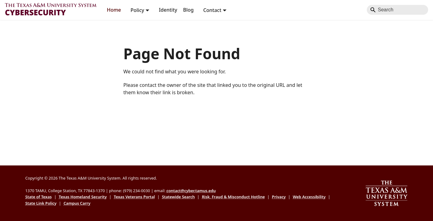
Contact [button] (212, 9)
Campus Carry (76, 203)
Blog (188, 9)
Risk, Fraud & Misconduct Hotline (233, 197)
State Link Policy (41, 203)
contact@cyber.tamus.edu (191, 190)
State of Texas (38, 197)
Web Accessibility (309, 197)
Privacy (279, 197)
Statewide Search (178, 197)
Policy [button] (137, 9)
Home (114, 9)
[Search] (397, 10)
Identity (168, 9)
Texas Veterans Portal (134, 197)
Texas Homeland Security (83, 197)
